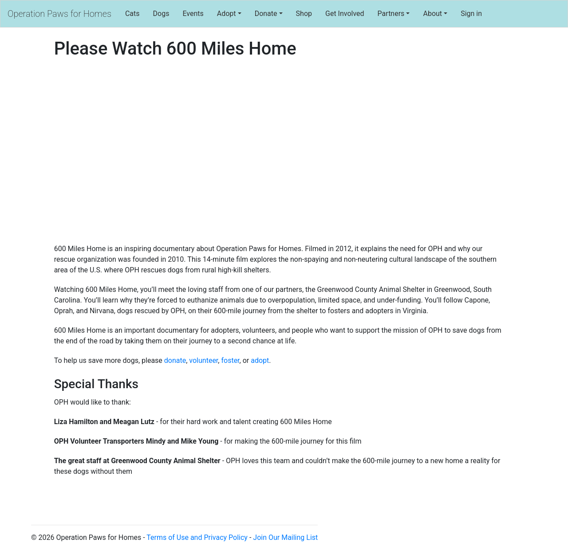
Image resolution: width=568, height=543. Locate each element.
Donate (266, 13)
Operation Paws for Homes (59, 13)
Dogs (161, 13)
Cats (132, 13)
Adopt (226, 13)
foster (230, 360)
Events (192, 13)
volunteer (203, 360)
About (432, 13)
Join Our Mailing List (285, 537)
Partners (391, 13)
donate (175, 360)
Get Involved (344, 13)
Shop (304, 13)
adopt (260, 360)
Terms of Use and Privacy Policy (197, 537)
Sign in (471, 13)
